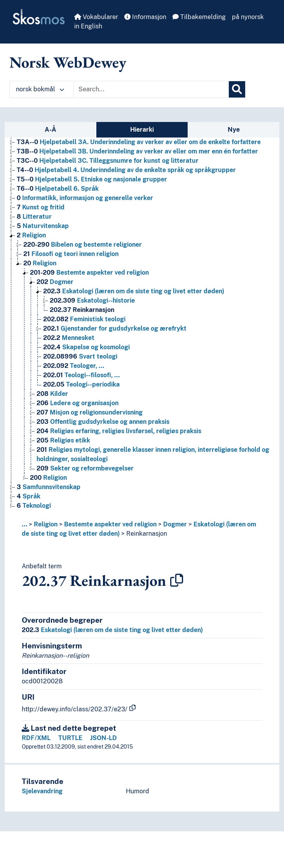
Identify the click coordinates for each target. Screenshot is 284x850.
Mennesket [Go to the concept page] (68, 337)
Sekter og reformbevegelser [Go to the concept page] (85, 468)
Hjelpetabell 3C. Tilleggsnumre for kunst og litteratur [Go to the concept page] (108, 160)
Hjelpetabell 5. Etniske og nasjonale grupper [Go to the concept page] (92, 179)
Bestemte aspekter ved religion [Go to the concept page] (89, 272)
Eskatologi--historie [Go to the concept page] (92, 300)
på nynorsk (248, 17)
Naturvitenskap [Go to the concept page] (43, 226)
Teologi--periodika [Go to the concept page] (81, 384)
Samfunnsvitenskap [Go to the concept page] (48, 487)
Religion (45, 524)
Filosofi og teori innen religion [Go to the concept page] (70, 254)
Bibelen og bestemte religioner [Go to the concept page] (82, 244)
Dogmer (175, 524)
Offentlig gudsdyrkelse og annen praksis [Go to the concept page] (103, 421)
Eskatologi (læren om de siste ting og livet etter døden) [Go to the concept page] (133, 291)
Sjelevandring (42, 791)
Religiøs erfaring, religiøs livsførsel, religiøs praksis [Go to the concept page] (119, 431)
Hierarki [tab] (142, 129)
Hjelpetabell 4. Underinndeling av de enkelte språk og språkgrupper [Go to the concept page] (126, 170)
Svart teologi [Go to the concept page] (80, 356)
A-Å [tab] (50, 129)
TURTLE (70, 738)
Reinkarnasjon (146, 533)
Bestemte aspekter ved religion (110, 524)
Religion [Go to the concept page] (31, 235)
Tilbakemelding (199, 17)
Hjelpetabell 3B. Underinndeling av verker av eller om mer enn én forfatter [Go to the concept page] (137, 151)
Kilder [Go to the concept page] (52, 393)
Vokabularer (96, 17)
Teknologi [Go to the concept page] (34, 505)
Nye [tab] (234, 129)
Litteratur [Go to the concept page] (34, 216)
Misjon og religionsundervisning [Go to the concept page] (90, 412)
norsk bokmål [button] (40, 89)
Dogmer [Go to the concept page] (55, 282)
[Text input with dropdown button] (151, 89)
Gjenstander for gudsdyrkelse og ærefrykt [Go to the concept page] (114, 328)
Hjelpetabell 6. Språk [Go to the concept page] (58, 188)
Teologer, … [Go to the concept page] (73, 365)
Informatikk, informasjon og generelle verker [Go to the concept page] (85, 198)
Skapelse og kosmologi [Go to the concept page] (86, 347)
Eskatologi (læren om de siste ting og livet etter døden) (112, 630)
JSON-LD (103, 738)
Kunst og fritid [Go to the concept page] (40, 207)
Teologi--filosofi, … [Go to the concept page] (81, 375)
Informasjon (145, 17)
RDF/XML (36, 738)
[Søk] (237, 89)
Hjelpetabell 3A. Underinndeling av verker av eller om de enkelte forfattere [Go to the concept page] (139, 142)
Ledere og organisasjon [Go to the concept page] (77, 403)
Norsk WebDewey (67, 62)
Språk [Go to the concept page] (28, 496)
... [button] (24, 524)
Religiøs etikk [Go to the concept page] (63, 440)
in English (88, 26)
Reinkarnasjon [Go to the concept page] (82, 310)
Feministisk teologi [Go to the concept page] (84, 319)
